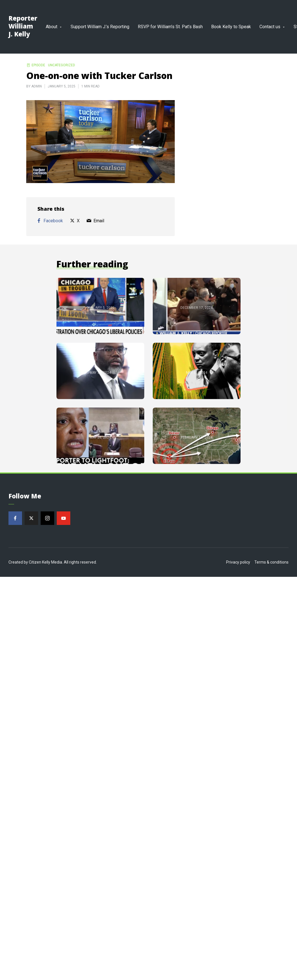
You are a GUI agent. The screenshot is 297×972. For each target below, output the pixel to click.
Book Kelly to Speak (231, 26)
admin (36, 86)
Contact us (269, 26)
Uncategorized (61, 65)
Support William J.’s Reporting (100, 26)
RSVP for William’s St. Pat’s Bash (170, 26)
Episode (38, 65)
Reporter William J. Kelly (22, 26)
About (51, 26)
